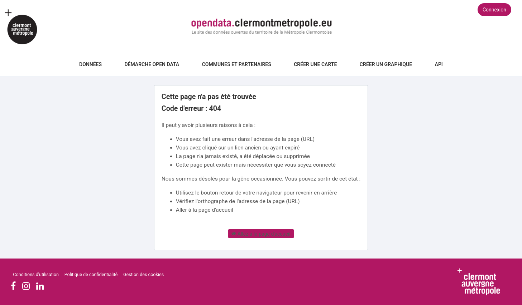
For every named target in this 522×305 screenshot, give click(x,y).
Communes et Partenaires (236, 64)
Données (90, 64)
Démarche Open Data (151, 64)
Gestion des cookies (143, 274)
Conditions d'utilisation (36, 274)
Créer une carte (315, 64)
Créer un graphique (386, 64)
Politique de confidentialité (91, 274)
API (439, 64)
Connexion (494, 10)
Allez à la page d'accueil (260, 233)
